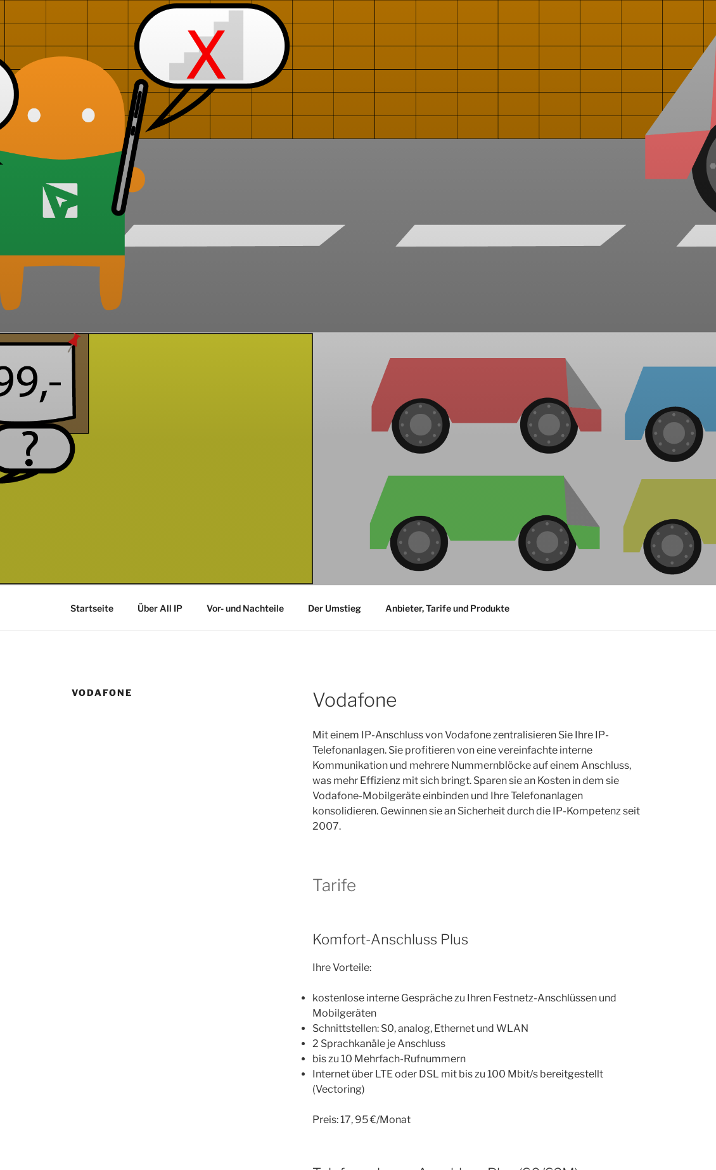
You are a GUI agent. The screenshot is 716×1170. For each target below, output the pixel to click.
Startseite (91, 608)
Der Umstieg (334, 608)
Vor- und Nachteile (245, 608)
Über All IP (159, 608)
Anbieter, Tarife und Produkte (447, 608)
